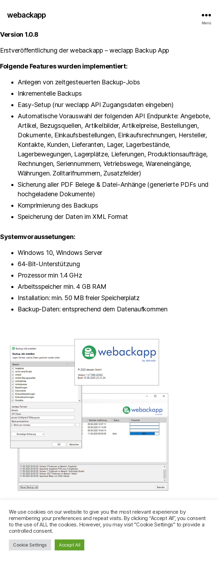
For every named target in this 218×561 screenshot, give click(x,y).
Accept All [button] (69, 545)
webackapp (26, 15)
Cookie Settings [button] (30, 545)
